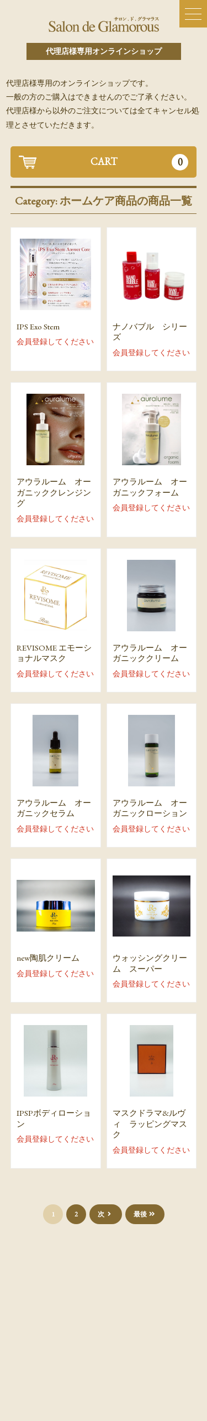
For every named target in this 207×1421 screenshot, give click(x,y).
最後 (145, 1214)
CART (140, 162)
